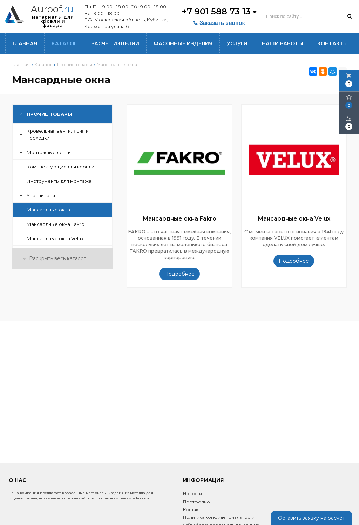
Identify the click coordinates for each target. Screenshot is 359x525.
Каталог (64, 43)
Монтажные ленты (46, 152)
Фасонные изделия (183, 43)
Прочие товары (46, 113)
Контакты (332, 43)
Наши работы (282, 43)
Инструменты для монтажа (56, 180)
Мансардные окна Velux (55, 238)
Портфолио (196, 501)
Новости (192, 493)
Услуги (237, 43)
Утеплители (37, 195)
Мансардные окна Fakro (55, 224)
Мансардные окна (45, 209)
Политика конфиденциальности (219, 517)
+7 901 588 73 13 (219, 11)
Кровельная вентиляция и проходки (54, 134)
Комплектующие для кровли (57, 166)
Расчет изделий (115, 43)
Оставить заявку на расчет (311, 518)
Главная (25, 43)
